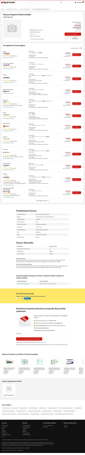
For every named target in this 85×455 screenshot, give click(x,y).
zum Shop (77, 54)
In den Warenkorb (75, 38)
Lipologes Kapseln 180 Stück (9, 368)
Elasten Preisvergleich (33, 408)
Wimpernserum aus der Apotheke (9, 413)
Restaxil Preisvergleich (47, 411)
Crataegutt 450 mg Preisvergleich (34, 411)
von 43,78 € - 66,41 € (36, 30)
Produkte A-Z (25, 428)
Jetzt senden (27, 298)
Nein (22, 298)
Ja (18, 298)
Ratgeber (24, 430)
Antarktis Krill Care (6, 408)
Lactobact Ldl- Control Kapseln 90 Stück (70, 368)
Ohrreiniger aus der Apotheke (23, 413)
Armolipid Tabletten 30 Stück (40, 368)
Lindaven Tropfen (42, 408)
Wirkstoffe (25, 431)
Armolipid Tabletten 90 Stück (25, 368)
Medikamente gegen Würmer (69, 411)
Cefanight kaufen (78, 408)
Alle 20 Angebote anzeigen (42, 200)
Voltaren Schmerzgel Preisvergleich (66, 408)
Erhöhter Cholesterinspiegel (23, 283)
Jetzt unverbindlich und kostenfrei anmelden (29, 339)
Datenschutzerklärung (41, 342)
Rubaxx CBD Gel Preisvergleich (9, 411)
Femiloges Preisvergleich (21, 411)
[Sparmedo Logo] (8, 2)
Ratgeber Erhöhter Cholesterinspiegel (48, 283)
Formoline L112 (15, 408)
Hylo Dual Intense (23, 408)
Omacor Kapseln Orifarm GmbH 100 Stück (9, 395)
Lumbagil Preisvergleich (52, 408)
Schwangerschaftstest (35, 413)
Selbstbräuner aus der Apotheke (47, 413)
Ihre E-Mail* (18, 333)
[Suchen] (61, 2)
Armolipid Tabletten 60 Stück (55, 368)
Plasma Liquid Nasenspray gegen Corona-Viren (64, 413)
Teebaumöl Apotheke (58, 411)
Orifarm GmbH (32, 34)
